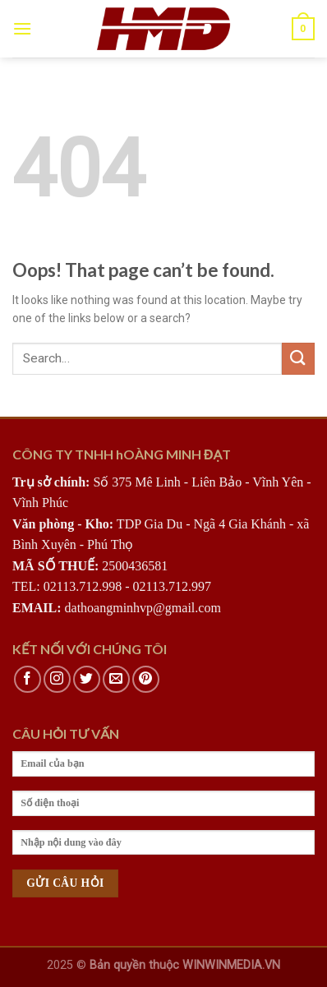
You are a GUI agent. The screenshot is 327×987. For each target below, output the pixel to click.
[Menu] (22, 28)
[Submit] (298, 359)
